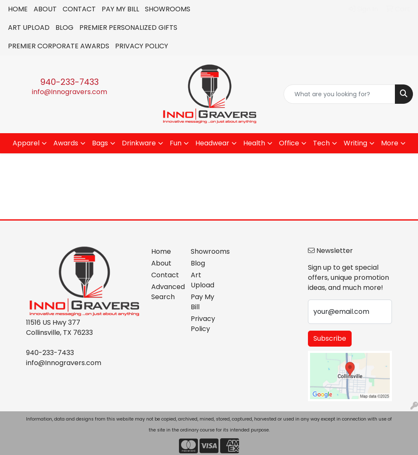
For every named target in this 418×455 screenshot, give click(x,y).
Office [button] (289, 143)
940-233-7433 (69, 82)
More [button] (389, 143)
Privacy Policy (203, 324)
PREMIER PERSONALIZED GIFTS (128, 27)
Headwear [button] (212, 143)
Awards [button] (65, 143)
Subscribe (329, 338)
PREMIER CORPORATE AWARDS (58, 46)
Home (161, 251)
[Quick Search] (339, 94)
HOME (18, 9)
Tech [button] (321, 143)
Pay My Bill (202, 302)
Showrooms (205, 251)
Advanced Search (165, 292)
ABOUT (45, 9)
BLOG (64, 27)
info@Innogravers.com (69, 92)
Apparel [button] (26, 143)
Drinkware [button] (139, 143)
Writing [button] (355, 143)
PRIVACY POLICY (141, 46)
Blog (198, 263)
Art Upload (202, 280)
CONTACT (79, 9)
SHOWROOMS (167, 9)
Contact (165, 275)
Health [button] (254, 143)
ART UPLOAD (29, 27)
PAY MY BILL (120, 9)
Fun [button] (175, 143)
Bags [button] (100, 143)
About (161, 263)
